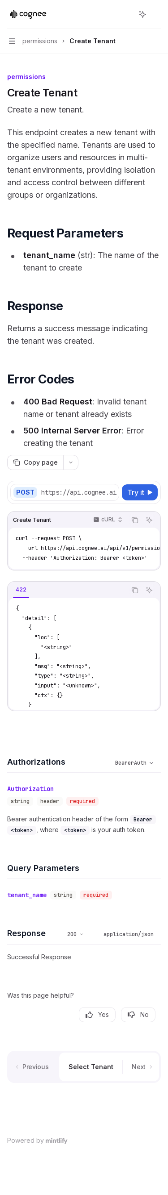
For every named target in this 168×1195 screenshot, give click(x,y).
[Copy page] (35, 462)
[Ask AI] (149, 520)
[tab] (21, 589)
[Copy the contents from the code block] (135, 520)
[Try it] (140, 492)
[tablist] (67, 590)
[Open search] (126, 14)
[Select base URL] (82, 492)
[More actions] (156, 14)
